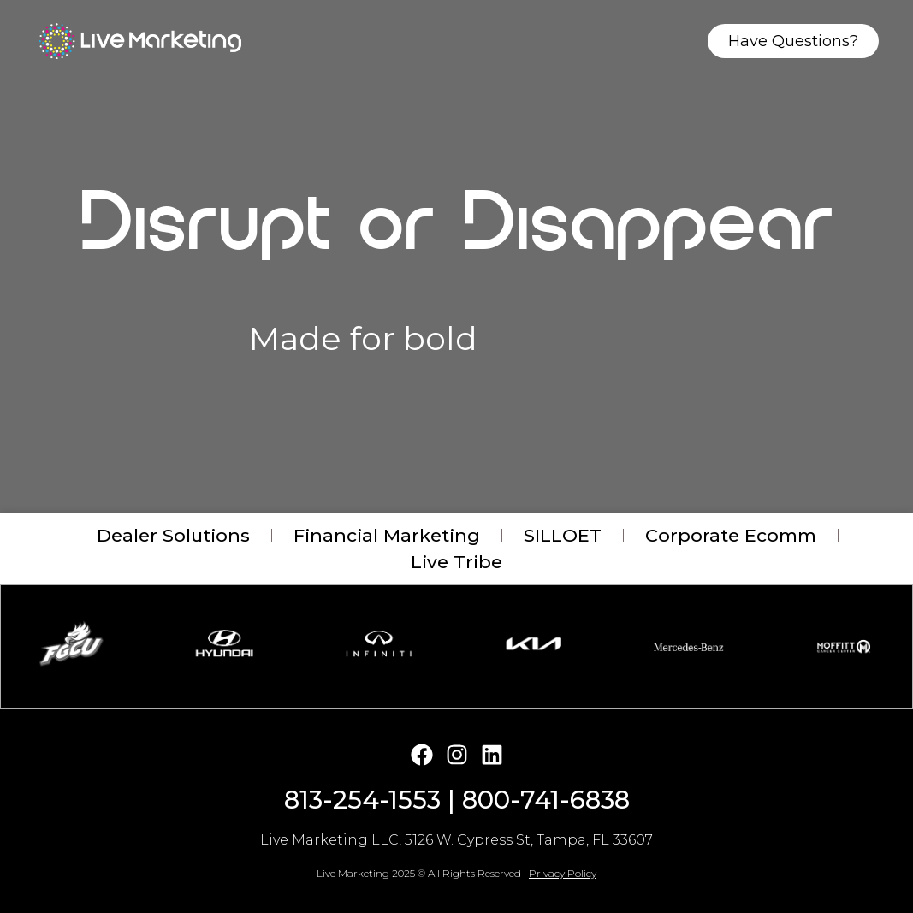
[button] (372, 687)
